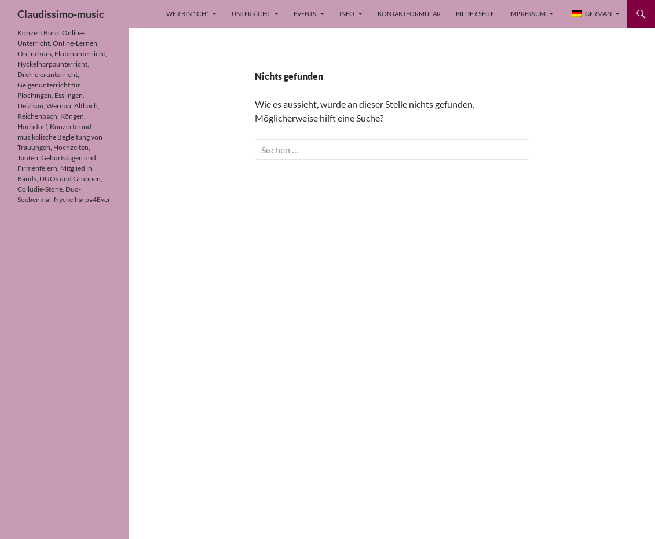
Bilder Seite (475, 13)
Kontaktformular (409, 13)
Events (305, 13)
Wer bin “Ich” (187, 13)
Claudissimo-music (60, 14)
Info (346, 13)
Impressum (527, 13)
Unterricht (251, 13)
